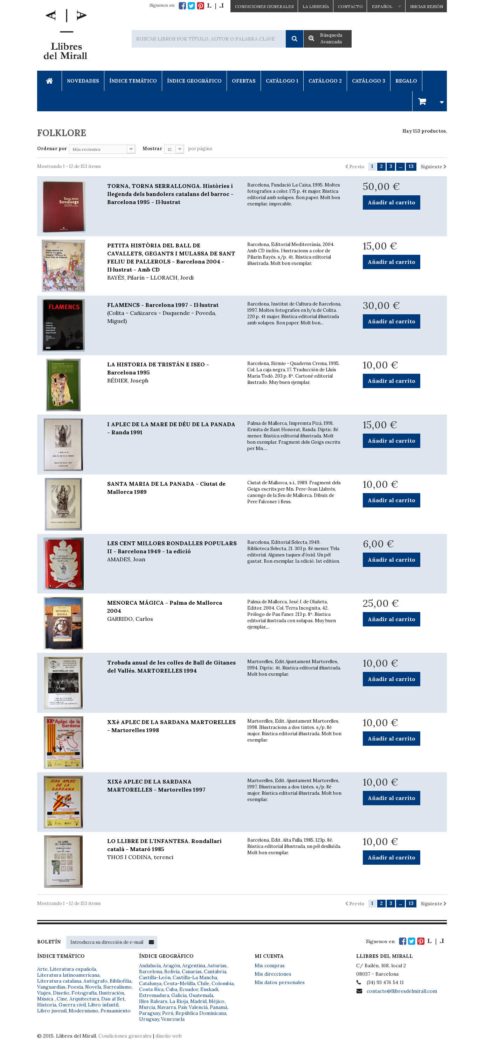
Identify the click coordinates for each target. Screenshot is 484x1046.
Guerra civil (72, 1005)
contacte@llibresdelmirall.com (402, 991)
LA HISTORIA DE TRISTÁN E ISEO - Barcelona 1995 (172, 373)
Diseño (61, 993)
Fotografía (84, 993)
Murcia (147, 1007)
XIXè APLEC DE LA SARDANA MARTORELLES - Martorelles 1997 (156, 785)
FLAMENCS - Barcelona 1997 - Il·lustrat (172, 313)
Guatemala (201, 995)
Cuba (171, 989)
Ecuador (188, 989)
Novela (93, 987)
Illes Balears (153, 1001)
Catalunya (150, 983)
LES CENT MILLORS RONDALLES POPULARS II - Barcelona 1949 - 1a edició (172, 551)
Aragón (171, 965)
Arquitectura (84, 999)
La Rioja (179, 1001)
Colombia (223, 983)
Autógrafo (95, 981)
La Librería (316, 6)
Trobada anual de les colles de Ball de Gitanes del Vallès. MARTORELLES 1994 (171, 666)
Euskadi (209, 989)
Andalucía (150, 965)
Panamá (218, 1007)
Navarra (166, 1007)
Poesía (75, 987)
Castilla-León (155, 977)
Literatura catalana (59, 981)
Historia (46, 1005)
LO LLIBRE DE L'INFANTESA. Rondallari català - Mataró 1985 (172, 849)
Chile (203, 983)
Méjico (216, 1001)
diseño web (168, 1036)
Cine (62, 999)
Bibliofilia (120, 981)
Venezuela (173, 1019)
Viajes (44, 993)
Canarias (192, 971)
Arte (42, 969)
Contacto (350, 6)
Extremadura (154, 995)
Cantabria (215, 971)
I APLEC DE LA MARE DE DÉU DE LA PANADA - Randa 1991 (171, 428)
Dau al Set (113, 999)
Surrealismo (117, 987)
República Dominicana (200, 1013)
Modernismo (83, 1011)
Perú (167, 1013)
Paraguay (149, 1013)
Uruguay (149, 1019)
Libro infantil (103, 1005)
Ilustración (111, 993)
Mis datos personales (280, 982)
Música (46, 999)
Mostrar (152, 149)
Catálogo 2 (325, 81)
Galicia (179, 995)
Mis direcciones (273, 974)
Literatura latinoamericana (68, 975)
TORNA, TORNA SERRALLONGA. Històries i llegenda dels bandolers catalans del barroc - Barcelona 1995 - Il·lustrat (170, 193)
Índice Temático (133, 81)
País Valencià (193, 1007)
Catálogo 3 (368, 81)
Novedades (83, 81)
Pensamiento (116, 1011)
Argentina (193, 965)
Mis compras (270, 965)
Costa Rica (151, 989)
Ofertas (244, 81)
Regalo (406, 81)
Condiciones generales (125, 1036)
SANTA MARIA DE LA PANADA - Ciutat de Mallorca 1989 (166, 487)
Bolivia (172, 971)
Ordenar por (52, 149)
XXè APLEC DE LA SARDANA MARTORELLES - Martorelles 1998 (171, 725)
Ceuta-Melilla (179, 983)
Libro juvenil (52, 1011)
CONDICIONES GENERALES (264, 6)
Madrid (198, 1001)
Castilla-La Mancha (195, 977)
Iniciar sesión (426, 6)
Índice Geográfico (194, 81)
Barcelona (150, 971)
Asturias (217, 965)
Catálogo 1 (282, 81)
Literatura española (73, 969)
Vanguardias (51, 987)
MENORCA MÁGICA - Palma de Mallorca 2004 (172, 611)
